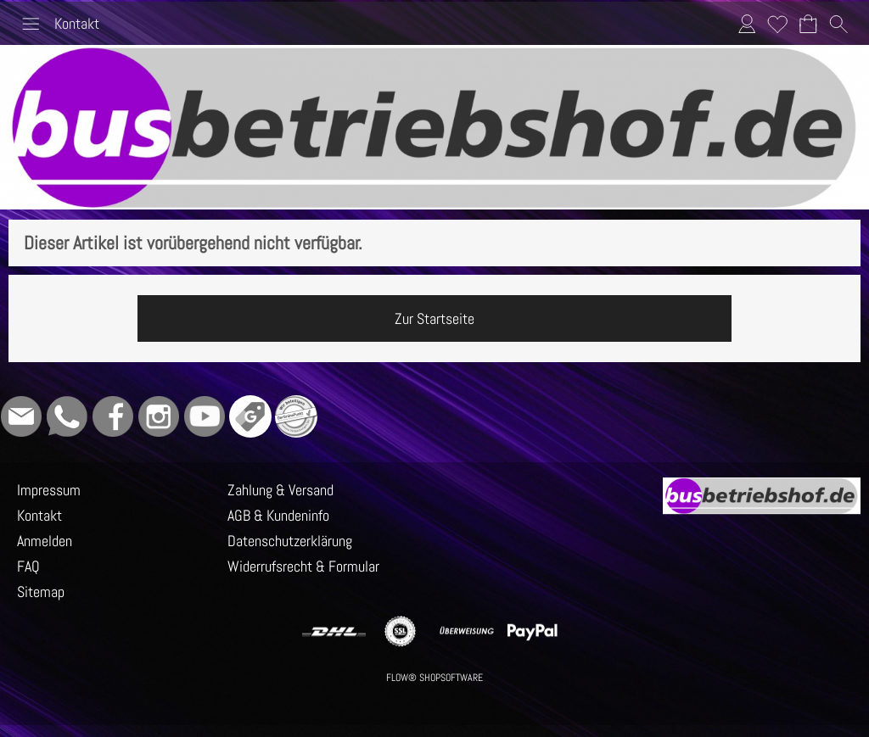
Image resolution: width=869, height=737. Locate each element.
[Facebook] (113, 416)
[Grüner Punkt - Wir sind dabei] (296, 416)
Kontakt (76, 23)
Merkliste (777, 23)
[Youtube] (204, 416)
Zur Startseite (434, 318)
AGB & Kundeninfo (278, 515)
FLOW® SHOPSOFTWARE (434, 677)
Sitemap (40, 591)
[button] (30, 24)
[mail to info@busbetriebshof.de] (21, 416)
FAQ (28, 566)
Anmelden (747, 23)
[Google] (250, 416)
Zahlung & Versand (280, 490)
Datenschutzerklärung (289, 540)
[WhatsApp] (67, 416)
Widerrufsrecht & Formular (303, 566)
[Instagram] (158, 416)
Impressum (49, 490)
